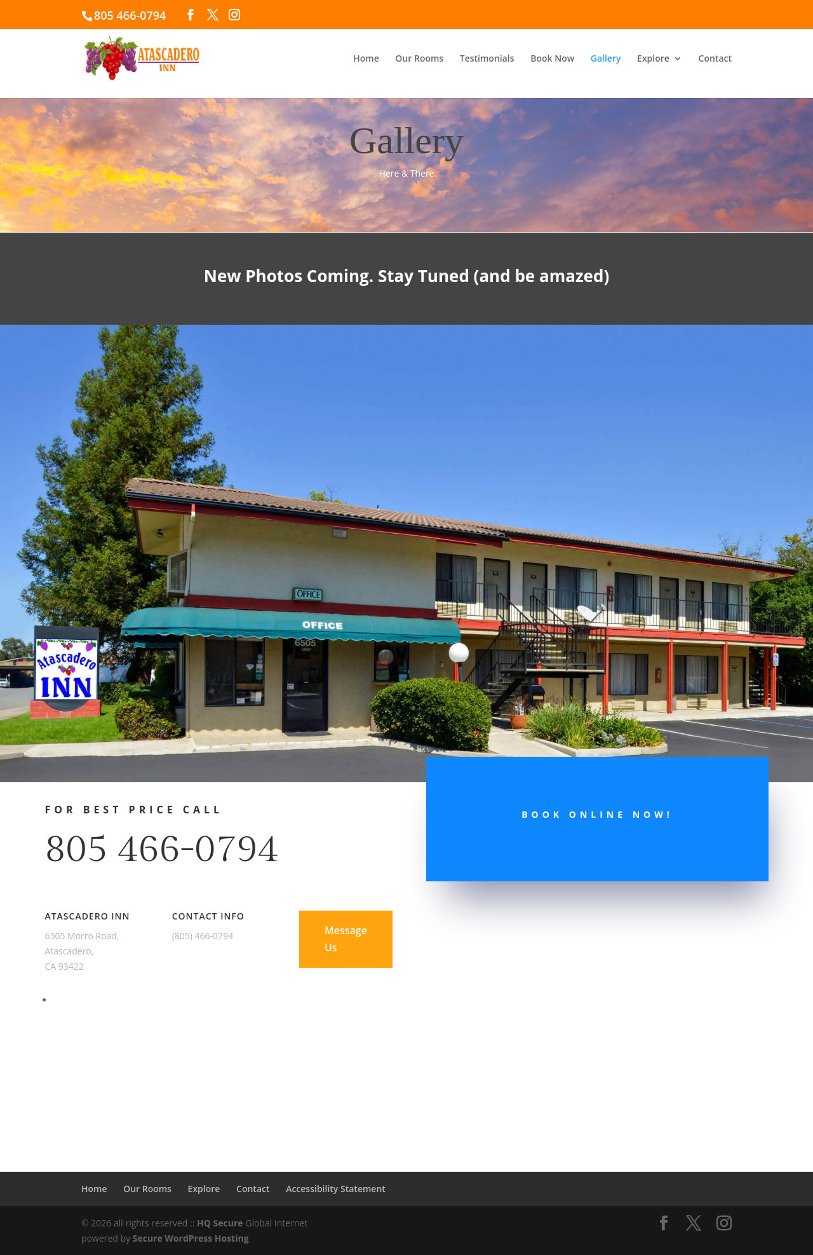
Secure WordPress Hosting (191, 1238)
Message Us (346, 938)
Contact (715, 59)
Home (366, 59)
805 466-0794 (161, 849)
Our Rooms (419, 59)
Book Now (552, 59)
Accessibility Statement (336, 1189)
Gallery (606, 59)
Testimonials (487, 59)
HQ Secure (220, 1223)
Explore (653, 59)
